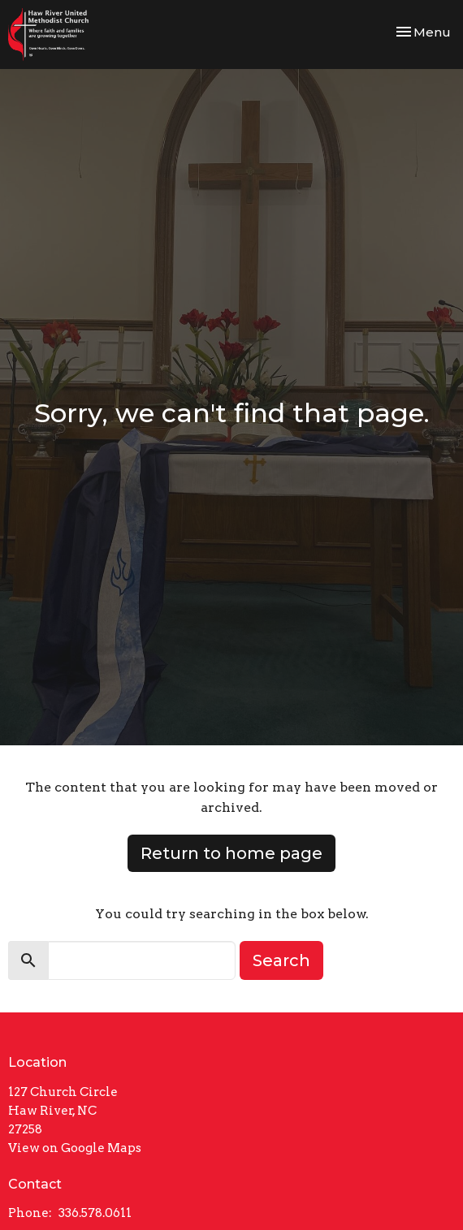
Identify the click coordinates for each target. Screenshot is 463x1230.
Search (281, 960)
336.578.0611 (95, 1213)
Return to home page (231, 853)
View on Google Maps (74, 1148)
